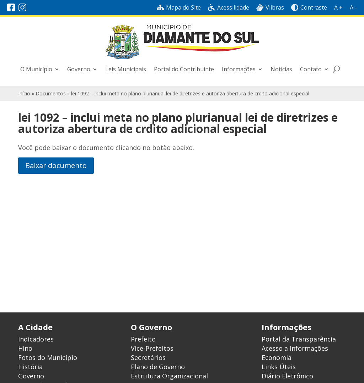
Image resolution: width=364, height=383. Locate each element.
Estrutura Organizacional (169, 376)
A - (353, 7)
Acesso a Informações (295, 348)
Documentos (51, 93)
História (30, 366)
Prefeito (143, 339)
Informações (239, 69)
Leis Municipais (125, 69)
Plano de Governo (158, 366)
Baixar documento (56, 165)
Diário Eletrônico (287, 376)
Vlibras (270, 7)
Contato (311, 69)
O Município (36, 69)
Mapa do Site (179, 7)
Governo (78, 69)
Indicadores (36, 339)
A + (338, 7)
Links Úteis (279, 366)
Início (24, 93)
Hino (25, 348)
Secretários (148, 357)
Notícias (281, 69)
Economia (276, 357)
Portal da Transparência (299, 339)
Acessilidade (228, 7)
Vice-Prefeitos (152, 348)
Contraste (309, 7)
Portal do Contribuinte (184, 69)
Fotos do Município (47, 357)
